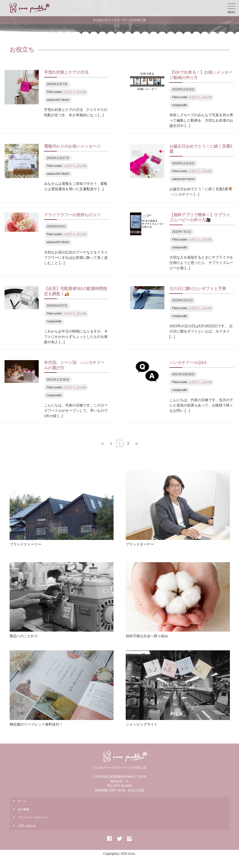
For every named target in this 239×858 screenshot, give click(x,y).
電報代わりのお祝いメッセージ (72, 146)
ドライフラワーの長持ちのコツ (72, 215)
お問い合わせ (26, 826)
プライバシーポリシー (32, 817)
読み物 (81, 92)
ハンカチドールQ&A (188, 362)
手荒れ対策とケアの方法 (66, 72)
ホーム (22, 801)
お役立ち (69, 92)
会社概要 (23, 809)
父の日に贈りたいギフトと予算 (197, 288)
